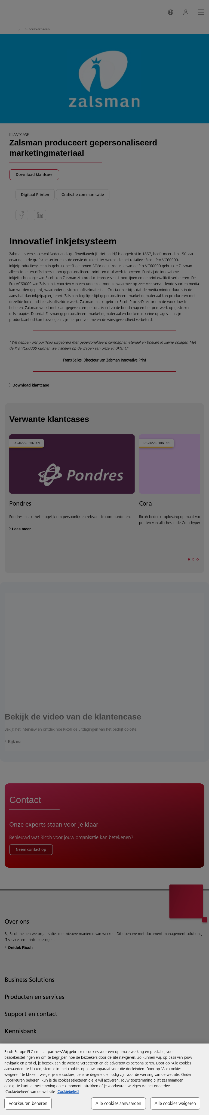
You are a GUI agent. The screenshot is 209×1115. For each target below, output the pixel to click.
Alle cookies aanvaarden (119, 1103)
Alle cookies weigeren (175, 1103)
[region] (104, 1079)
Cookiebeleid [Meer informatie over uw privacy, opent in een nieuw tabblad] (68, 1091)
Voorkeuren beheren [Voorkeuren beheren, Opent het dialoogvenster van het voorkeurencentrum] (28, 1103)
